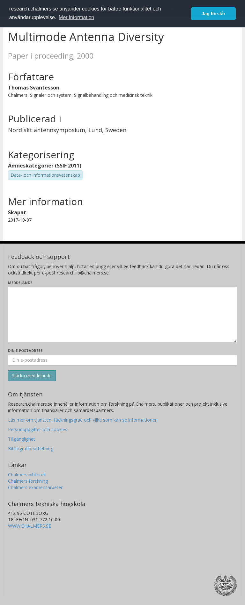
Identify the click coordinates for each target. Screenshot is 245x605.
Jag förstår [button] (213, 13)
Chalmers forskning (28, 481)
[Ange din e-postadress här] (122, 360)
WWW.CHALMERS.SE (29, 526)
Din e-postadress (25, 350)
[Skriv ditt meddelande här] (122, 314)
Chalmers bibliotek (27, 475)
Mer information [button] (76, 17)
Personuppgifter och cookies (37, 429)
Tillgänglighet (21, 439)
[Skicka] (32, 375)
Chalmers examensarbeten (35, 487)
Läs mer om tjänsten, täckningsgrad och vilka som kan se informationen (83, 420)
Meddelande (20, 282)
